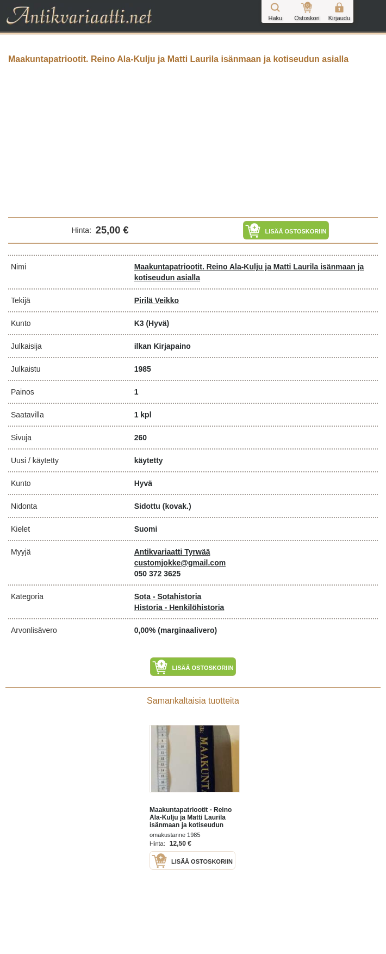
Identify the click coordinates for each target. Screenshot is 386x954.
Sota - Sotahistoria (168, 596)
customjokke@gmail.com (180, 562)
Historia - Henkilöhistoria (179, 607)
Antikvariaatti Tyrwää (172, 551)
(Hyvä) (157, 323)
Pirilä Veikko (156, 300)
